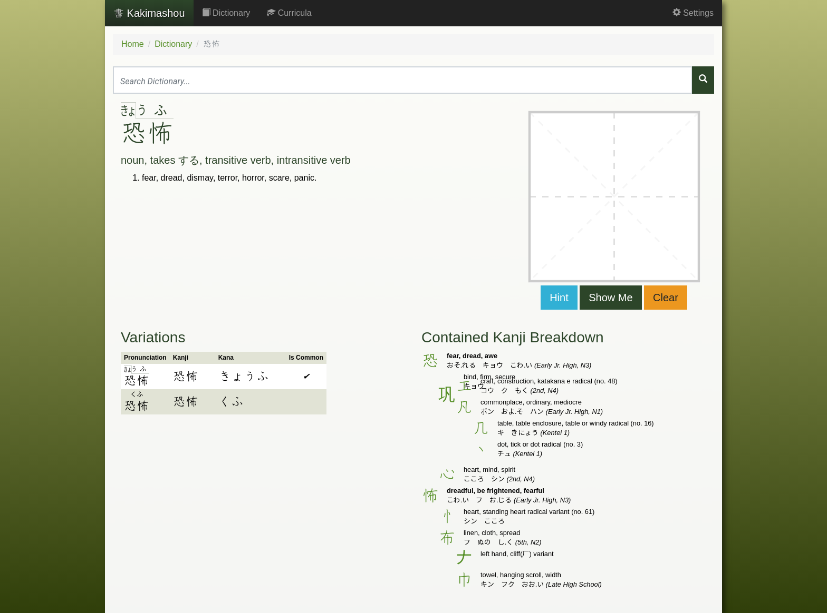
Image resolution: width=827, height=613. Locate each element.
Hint (559, 297)
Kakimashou (149, 13)
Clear (665, 297)
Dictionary (226, 12)
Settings (693, 12)
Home (132, 43)
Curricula (289, 12)
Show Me (610, 297)
